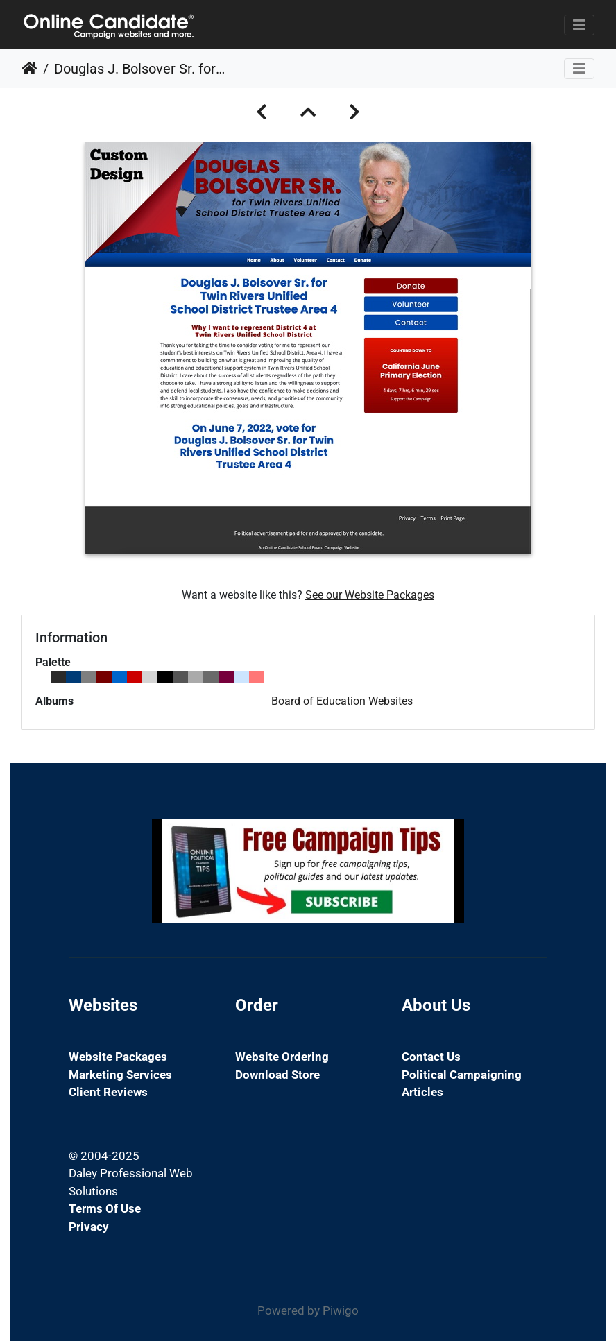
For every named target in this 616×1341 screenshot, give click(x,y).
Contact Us (431, 1057)
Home (29, 68)
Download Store (277, 1075)
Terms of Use (105, 1208)
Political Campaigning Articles (462, 1084)
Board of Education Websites (342, 701)
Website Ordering (282, 1057)
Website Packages (118, 1057)
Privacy (89, 1226)
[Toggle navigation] (579, 25)
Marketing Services (120, 1075)
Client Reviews (108, 1092)
